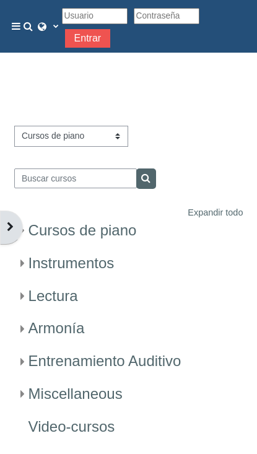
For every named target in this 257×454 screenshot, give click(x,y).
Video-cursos (71, 426)
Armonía (56, 328)
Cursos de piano (82, 230)
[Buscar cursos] (75, 178)
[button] (30, 27)
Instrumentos (71, 263)
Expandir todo (215, 212)
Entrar (88, 38)
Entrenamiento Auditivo (104, 360)
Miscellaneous (75, 393)
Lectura (53, 295)
